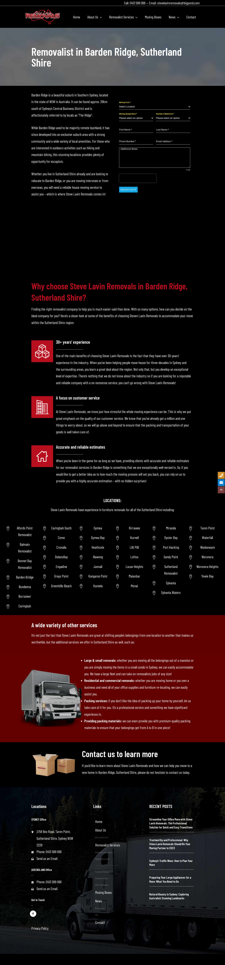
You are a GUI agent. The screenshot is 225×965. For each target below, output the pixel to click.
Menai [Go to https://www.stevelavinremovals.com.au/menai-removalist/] (134, 586)
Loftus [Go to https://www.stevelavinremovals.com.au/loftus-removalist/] (134, 557)
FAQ (96, 914)
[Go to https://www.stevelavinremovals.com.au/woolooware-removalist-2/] (203, 547)
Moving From (125, 102)
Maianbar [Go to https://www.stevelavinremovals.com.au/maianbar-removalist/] (134, 576)
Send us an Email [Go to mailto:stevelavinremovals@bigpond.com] (47, 858)
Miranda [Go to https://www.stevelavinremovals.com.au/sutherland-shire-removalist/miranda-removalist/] (171, 528)
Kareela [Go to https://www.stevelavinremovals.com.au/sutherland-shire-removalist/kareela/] (98, 586)
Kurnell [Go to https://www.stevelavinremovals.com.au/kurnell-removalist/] (134, 537)
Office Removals (101, 884)
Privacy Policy (39, 928)
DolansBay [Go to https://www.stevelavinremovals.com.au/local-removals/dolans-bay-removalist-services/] (61, 557)
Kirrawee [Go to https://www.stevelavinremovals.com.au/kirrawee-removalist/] (134, 528)
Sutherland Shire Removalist (106, 865)
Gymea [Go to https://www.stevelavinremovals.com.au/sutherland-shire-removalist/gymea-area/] (98, 528)
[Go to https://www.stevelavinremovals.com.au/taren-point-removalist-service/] (203, 528)
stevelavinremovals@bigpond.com (178, 3)
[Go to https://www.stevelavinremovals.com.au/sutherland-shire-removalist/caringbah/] (21, 606)
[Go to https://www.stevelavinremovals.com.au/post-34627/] (203, 566)
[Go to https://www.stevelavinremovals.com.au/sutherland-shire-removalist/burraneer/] (21, 596)
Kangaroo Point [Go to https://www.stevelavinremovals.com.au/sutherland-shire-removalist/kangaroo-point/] (97, 576)
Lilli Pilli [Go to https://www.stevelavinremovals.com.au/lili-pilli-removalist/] (134, 547)
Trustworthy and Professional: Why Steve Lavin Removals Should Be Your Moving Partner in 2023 (169, 844)
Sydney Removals (102, 858)
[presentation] (137, 178)
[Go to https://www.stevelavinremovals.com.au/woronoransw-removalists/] (203, 556)
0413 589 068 (137, 3)
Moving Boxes (103, 892)
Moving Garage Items (128, 114)
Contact (100, 922)
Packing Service (101, 878)
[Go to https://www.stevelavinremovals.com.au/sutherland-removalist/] (167, 570)
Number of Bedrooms (165, 114)
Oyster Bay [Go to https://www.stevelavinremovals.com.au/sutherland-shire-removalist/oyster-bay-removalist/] (171, 537)
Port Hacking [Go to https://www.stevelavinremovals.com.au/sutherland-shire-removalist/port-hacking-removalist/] (171, 547)
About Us (100, 830)
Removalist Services (107, 845)
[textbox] (153, 106)
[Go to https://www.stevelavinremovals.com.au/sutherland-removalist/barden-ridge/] (21, 577)
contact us (175, 772)
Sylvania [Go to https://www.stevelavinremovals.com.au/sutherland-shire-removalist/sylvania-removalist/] (171, 583)
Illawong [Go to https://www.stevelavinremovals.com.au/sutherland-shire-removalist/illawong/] (98, 557)
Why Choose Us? (101, 837)
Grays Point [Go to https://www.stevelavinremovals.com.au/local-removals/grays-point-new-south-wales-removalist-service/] (61, 576)
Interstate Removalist (104, 852)
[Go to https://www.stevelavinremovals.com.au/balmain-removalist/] (21, 547)
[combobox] (154, 107)
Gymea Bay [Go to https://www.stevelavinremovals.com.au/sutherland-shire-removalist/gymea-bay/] (98, 537)
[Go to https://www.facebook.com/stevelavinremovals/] (33, 913)
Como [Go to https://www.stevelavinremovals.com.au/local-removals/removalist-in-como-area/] (61, 537)
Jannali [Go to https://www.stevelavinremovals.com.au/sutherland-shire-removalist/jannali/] (97, 566)
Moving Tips (100, 908)
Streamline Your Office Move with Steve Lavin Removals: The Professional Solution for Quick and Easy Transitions (171, 823)
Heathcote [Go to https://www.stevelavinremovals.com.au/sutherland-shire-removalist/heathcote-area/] (98, 547)
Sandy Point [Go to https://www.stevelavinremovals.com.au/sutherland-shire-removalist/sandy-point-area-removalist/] (171, 557)
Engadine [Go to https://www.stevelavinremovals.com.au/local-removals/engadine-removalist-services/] (61, 566)
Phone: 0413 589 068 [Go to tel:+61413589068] (49, 851)
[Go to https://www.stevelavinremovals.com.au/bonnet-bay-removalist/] (21, 564)
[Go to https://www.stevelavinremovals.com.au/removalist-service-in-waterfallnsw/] (203, 537)
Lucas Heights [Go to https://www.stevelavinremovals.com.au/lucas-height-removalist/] (134, 566)
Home (98, 821)
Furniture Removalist (103, 871)
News (98, 901)
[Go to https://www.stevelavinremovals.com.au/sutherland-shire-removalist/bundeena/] (21, 586)
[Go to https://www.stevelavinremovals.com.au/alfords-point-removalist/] (21, 531)
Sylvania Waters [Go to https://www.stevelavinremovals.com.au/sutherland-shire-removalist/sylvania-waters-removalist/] (171, 592)
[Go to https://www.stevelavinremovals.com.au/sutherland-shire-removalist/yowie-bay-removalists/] (203, 576)
